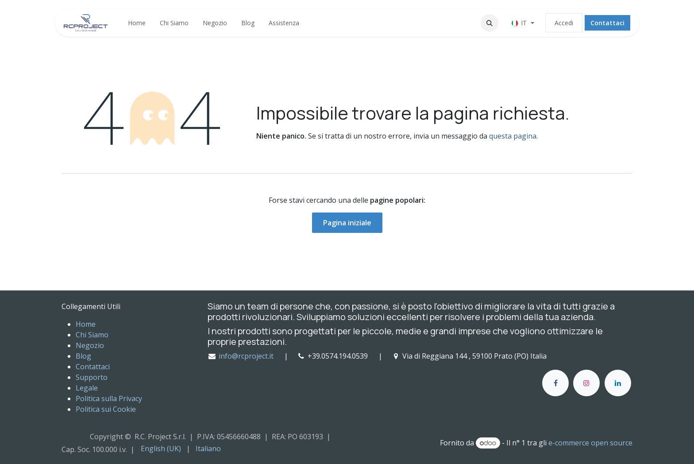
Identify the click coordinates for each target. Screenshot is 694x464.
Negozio (90, 345)
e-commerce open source (590, 443)
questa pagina (512, 136)
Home (86, 324)
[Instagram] (586, 383)
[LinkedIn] (618, 383)
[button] (489, 23)
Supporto (92, 377)
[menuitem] (137, 23)
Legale (87, 388)
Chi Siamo (92, 335)
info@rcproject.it (246, 356)
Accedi (564, 23)
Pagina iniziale (347, 223)
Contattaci (607, 23)
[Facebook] (555, 383)
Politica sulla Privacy (109, 398)
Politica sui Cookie (106, 409)
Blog (83, 356)
